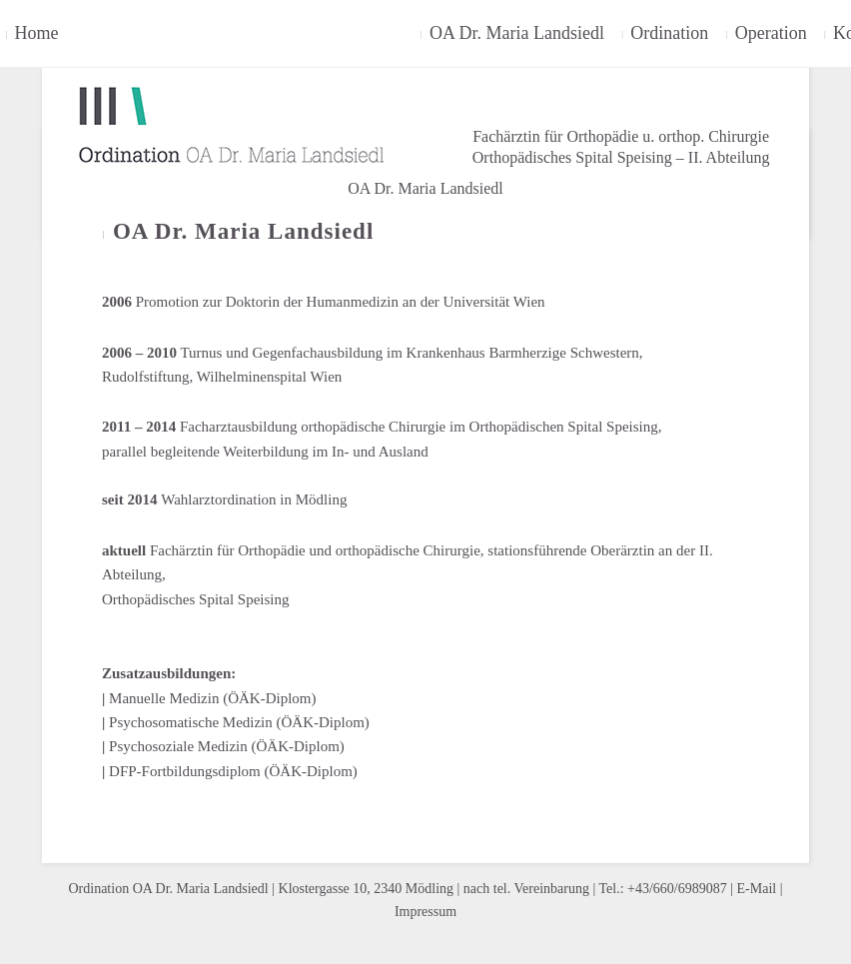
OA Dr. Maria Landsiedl (425, 188)
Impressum (425, 911)
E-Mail (757, 888)
